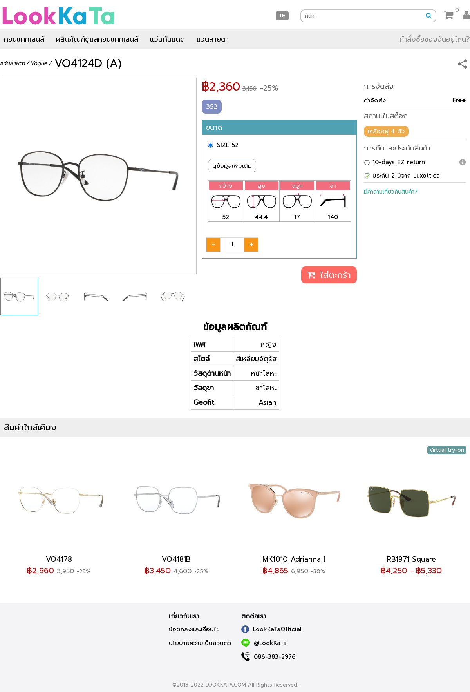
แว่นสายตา (213, 39)
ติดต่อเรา (253, 616)
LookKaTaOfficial (271, 629)
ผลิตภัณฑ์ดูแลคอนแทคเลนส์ (97, 39)
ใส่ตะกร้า (329, 274)
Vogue (38, 63)
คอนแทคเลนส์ (24, 39)
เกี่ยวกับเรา (184, 616)
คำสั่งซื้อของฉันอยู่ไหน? (435, 39)
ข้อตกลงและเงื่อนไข (194, 629)
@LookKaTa (264, 643)
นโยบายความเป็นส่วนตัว (200, 643)
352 (211, 106)
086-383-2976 (268, 656)
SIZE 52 (228, 145)
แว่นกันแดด (167, 39)
